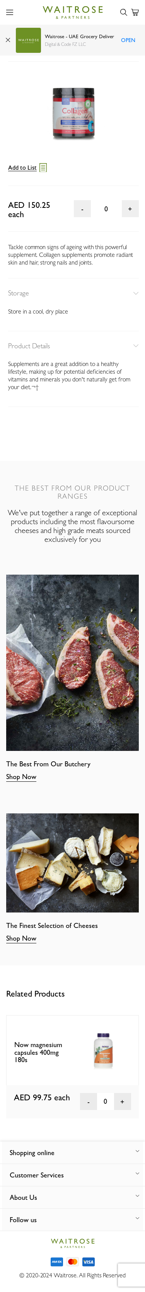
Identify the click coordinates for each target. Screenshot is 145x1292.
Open (128, 40)
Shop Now (21, 777)
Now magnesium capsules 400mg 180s (38, 1052)
